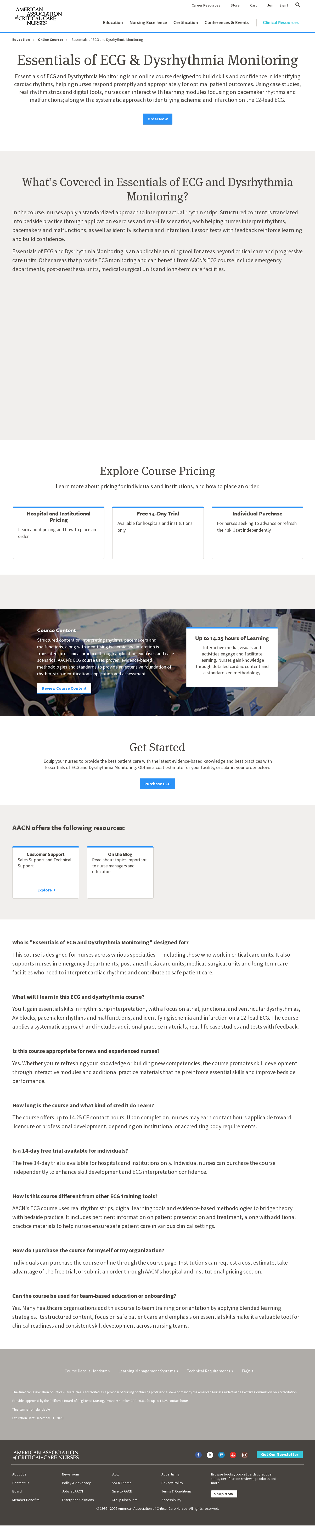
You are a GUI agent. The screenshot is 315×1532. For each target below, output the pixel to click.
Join (270, 5)
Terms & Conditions (176, 1491)
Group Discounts (125, 1499)
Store (235, 5)
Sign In (284, 5)
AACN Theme (122, 1482)
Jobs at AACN (72, 1491)
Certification (185, 22)
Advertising (170, 1474)
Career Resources (206, 5)
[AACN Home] (38, 17)
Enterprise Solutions (78, 1499)
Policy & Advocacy (76, 1482)
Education (113, 22)
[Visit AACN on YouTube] (233, 1455)
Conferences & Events (227, 22)
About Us (19, 1474)
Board (17, 1491)
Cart (253, 5)
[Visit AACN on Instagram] (244, 1455)
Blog (115, 1474)
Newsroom (70, 1474)
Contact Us (20, 1482)
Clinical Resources (281, 22)
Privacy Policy (172, 1482)
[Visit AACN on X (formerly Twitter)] (210, 1455)
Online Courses (51, 39)
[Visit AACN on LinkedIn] (221, 1455)
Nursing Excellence (148, 22)
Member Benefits (26, 1499)
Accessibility (171, 1499)
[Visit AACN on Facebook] (198, 1455)
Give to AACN (122, 1491)
